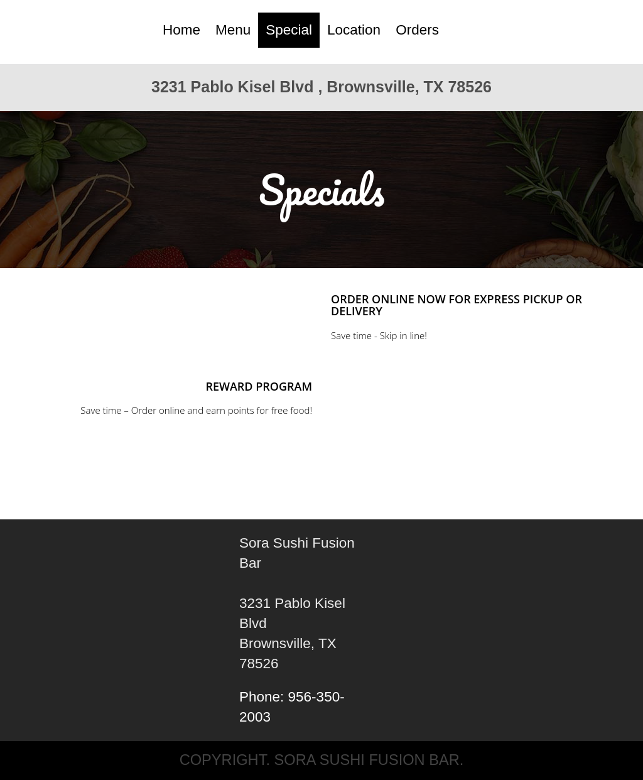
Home (181, 30)
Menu (233, 30)
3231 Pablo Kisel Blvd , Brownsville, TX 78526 (321, 86)
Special (289, 30)
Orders (417, 30)
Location (354, 30)
